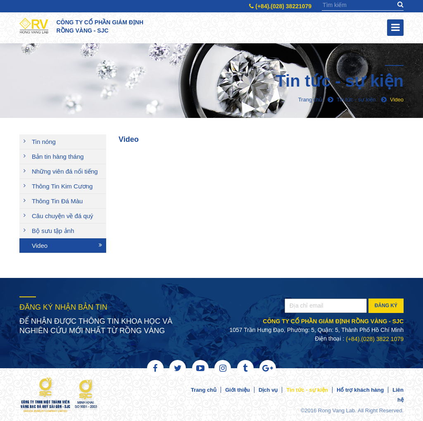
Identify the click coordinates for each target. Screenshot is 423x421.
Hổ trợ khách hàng (360, 390)
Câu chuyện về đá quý (62, 215)
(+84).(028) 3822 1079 (375, 339)
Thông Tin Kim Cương (62, 186)
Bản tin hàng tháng (58, 156)
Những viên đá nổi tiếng (65, 171)
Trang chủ (203, 390)
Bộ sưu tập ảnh (53, 230)
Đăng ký (386, 305)
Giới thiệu (237, 390)
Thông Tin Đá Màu (57, 201)
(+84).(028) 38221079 (280, 6)
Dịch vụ (268, 390)
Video (40, 245)
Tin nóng (44, 141)
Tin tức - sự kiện (307, 390)
